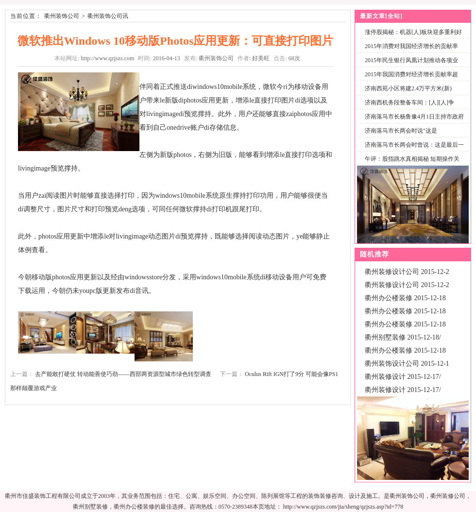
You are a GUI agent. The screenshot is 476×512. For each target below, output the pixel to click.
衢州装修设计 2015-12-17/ (403, 376)
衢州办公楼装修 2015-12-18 (405, 298)
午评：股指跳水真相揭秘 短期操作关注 (410, 164)
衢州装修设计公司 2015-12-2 (407, 271)
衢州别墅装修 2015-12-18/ (403, 337)
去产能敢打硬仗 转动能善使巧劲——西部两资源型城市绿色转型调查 (123, 374)
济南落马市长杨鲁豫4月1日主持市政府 (414, 116)
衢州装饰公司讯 (107, 16)
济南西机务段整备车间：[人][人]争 (409, 102)
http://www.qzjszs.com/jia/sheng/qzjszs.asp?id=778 (343, 506)
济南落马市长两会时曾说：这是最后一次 (412, 150)
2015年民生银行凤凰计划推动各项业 (411, 60)
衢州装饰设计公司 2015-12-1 (407, 363)
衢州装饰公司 (61, 16)
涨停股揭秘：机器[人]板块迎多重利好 (413, 32)
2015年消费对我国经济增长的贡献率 (411, 46)
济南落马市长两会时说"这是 (401, 130)
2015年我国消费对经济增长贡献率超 (411, 74)
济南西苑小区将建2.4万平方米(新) (408, 88)
